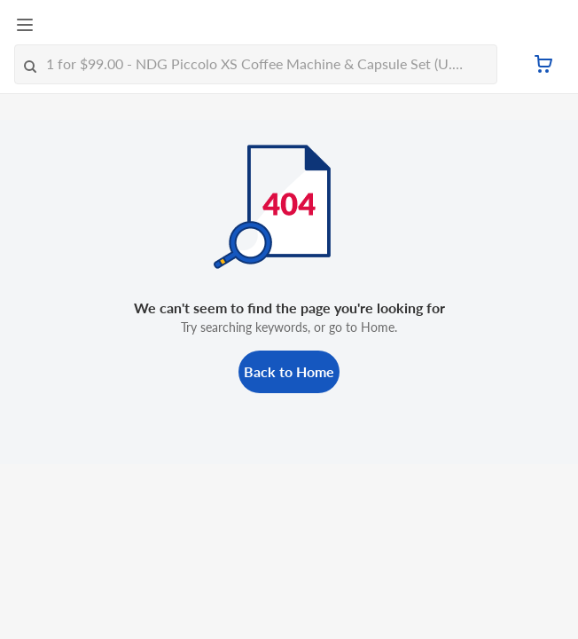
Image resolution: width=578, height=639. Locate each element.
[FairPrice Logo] (81, 25)
